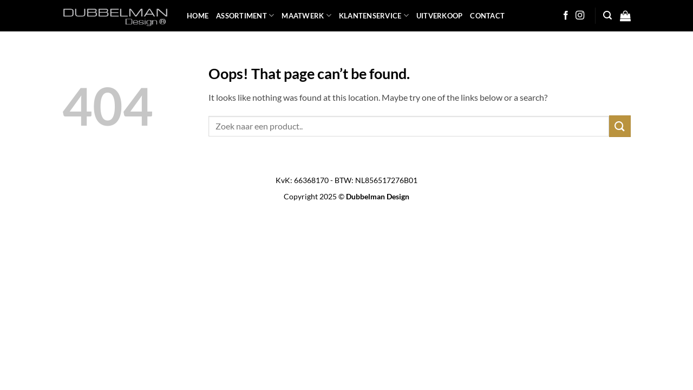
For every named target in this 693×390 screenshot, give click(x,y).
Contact (487, 15)
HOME (197, 15)
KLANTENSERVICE (374, 15)
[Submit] (620, 125)
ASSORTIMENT (245, 15)
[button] (607, 15)
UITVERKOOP (439, 15)
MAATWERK (306, 15)
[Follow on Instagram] (580, 16)
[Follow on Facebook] (565, 16)
